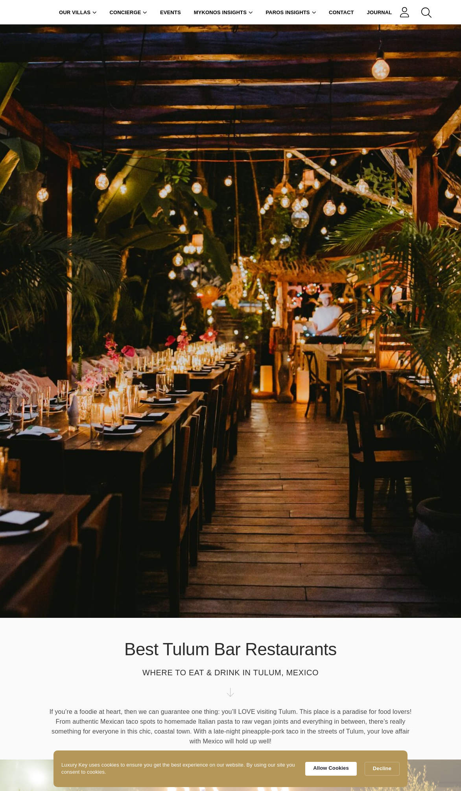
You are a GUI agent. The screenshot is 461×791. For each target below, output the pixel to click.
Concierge (128, 12)
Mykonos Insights (223, 12)
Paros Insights (291, 12)
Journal (379, 12)
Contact (341, 12)
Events (170, 12)
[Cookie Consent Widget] (230, 768)
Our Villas (78, 12)
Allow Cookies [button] (331, 768)
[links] (406, 12)
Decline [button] (382, 768)
